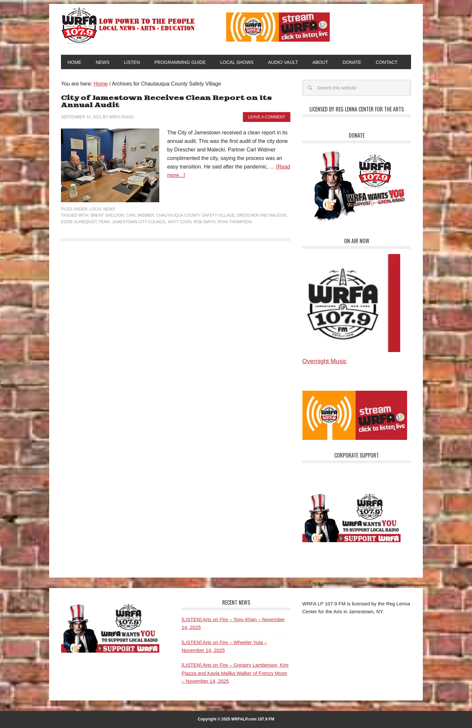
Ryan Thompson (235, 222)
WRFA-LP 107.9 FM (128, 25)
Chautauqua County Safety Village (195, 215)
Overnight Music (324, 361)
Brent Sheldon (107, 215)
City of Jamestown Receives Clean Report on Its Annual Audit (166, 101)
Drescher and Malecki (261, 215)
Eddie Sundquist (79, 222)
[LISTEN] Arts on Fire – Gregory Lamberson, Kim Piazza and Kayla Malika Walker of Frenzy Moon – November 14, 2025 (235, 673)
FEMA (104, 222)
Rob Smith (205, 222)
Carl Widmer (140, 215)
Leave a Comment (266, 117)
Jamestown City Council (139, 222)
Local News (102, 209)
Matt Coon (179, 222)
